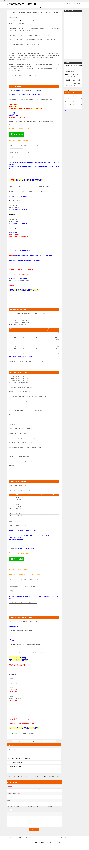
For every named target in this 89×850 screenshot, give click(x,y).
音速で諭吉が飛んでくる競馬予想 (21, 3)
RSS (35, 7)
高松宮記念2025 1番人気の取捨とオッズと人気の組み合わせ (19, 754)
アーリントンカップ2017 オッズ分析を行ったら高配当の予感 (19, 758)
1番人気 (11, 17)
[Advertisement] (73, 35)
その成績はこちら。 (40, 90)
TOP (8, 7)
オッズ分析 (16, 17)
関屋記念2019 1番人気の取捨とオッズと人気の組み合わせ (19, 749)
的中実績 (13, 7)
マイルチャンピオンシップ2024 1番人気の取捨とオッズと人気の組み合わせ (48, 776)
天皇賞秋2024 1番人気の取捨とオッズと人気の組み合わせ (18, 776)
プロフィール (28, 7)
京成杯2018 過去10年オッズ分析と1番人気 (16, 762)
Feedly (39, 7)
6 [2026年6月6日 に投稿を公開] (78, 95)
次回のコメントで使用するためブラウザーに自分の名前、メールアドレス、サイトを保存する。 (30, 806)
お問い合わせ (20, 7)
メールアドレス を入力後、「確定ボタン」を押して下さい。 (24, 145)
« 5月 (65, 110)
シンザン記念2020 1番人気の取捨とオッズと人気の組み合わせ (19, 766)
